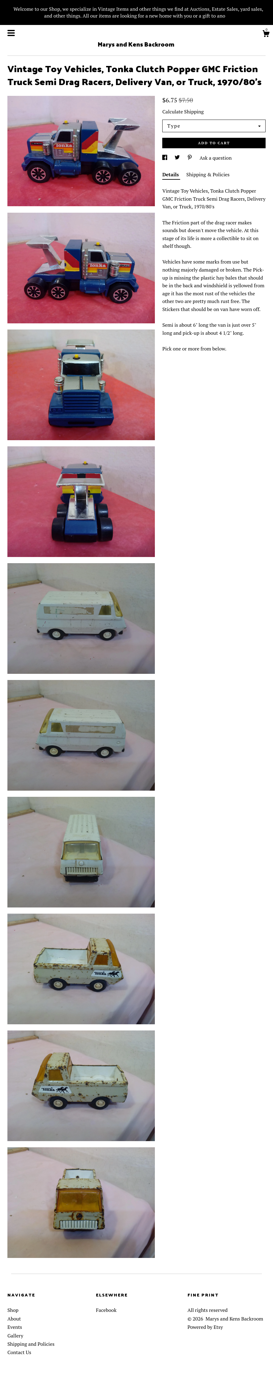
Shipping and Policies (31, 1344)
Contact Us (19, 1352)
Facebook (106, 1310)
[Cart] (266, 34)
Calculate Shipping (183, 111)
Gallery (15, 1335)
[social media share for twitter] (178, 157)
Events (14, 1327)
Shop (13, 1310)
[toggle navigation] (11, 33)
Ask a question (216, 157)
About (14, 1318)
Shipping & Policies (208, 174)
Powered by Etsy (205, 1327)
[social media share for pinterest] (190, 157)
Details (171, 174)
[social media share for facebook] (165, 157)
